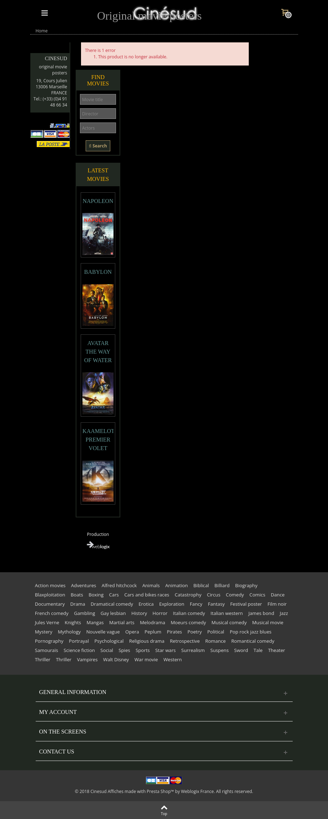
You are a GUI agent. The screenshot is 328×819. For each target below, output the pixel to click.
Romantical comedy (252, 641)
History (139, 613)
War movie (146, 659)
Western (172, 659)
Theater (276, 650)
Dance (278, 594)
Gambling (84, 613)
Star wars (165, 650)
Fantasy (216, 604)
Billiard (222, 585)
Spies (124, 650)
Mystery (43, 631)
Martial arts (121, 622)
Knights (73, 622)
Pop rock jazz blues (251, 631)
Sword (241, 650)
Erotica (145, 604)
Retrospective (185, 641)
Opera (132, 631)
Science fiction (79, 650)
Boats (77, 594)
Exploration (171, 604)
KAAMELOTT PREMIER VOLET (97, 439)
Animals (151, 585)
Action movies (50, 585)
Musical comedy (229, 622)
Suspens (219, 650)
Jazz (284, 613)
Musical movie (267, 622)
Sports (143, 650)
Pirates (174, 631)
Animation (176, 585)
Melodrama (152, 622)
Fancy (196, 604)
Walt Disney (116, 659)
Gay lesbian (113, 613)
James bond (261, 613)
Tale (257, 650)
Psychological (108, 641)
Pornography (49, 641)
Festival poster (246, 604)
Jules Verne (47, 622)
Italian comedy (189, 613)
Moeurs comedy (188, 622)
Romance (215, 641)
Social (106, 650)
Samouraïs (46, 650)
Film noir (277, 604)
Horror (159, 613)
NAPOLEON (97, 201)
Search (98, 146)
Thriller (43, 659)
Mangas (95, 622)
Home (42, 31)
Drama (77, 604)
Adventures (83, 585)
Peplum (153, 631)
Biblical (201, 585)
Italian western (227, 613)
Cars (114, 594)
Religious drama (147, 641)
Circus (214, 594)
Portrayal (79, 641)
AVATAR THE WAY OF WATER (98, 351)
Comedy (235, 594)
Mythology (69, 631)
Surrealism (193, 650)
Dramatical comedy (112, 604)
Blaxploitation (50, 594)
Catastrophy (188, 594)
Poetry (194, 631)
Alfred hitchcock (119, 585)
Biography (246, 585)
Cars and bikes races (146, 594)
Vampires (87, 659)
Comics (257, 594)
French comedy (52, 613)
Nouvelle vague (103, 631)
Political (215, 631)
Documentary (50, 604)
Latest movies (98, 174)
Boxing (96, 594)
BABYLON (98, 272)
